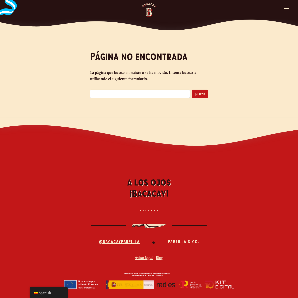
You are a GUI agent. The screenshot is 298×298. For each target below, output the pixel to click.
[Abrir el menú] (286, 9)
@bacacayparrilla (119, 241)
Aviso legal (144, 257)
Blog (159, 257)
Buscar (200, 94)
